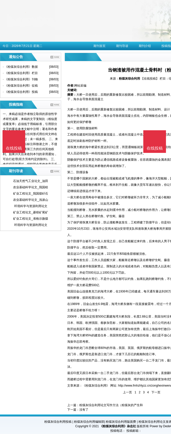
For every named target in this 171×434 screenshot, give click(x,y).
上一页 (127, 392)
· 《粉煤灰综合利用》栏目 (20, 73)
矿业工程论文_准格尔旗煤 (30, 218)
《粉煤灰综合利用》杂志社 (118, 426)
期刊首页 (99, 46)
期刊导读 (122, 46)
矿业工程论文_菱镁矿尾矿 (30, 212)
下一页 (155, 392)
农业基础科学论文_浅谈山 (30, 200)
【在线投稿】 (150, 78)
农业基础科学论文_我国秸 (30, 187)
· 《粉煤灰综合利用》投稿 (20, 92)
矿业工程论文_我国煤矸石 (30, 193)
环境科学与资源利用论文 (30, 206)
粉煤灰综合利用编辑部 (89, 421)
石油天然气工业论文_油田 (30, 181)
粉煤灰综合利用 (129, 78)
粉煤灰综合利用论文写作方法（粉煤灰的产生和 (111, 405)
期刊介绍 (145, 46)
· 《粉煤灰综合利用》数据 (20, 67)
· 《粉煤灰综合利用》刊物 (20, 79)
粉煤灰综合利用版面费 (121, 421)
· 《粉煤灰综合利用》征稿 (20, 85)
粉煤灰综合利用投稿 (58, 421)
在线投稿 (155, 148)
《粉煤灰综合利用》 (96, 385)
